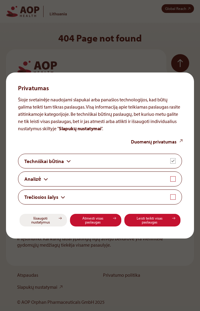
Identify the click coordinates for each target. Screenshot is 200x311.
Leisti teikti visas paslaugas (149, 220)
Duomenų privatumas (154, 142)
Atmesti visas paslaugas (92, 220)
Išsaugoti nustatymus (40, 220)
